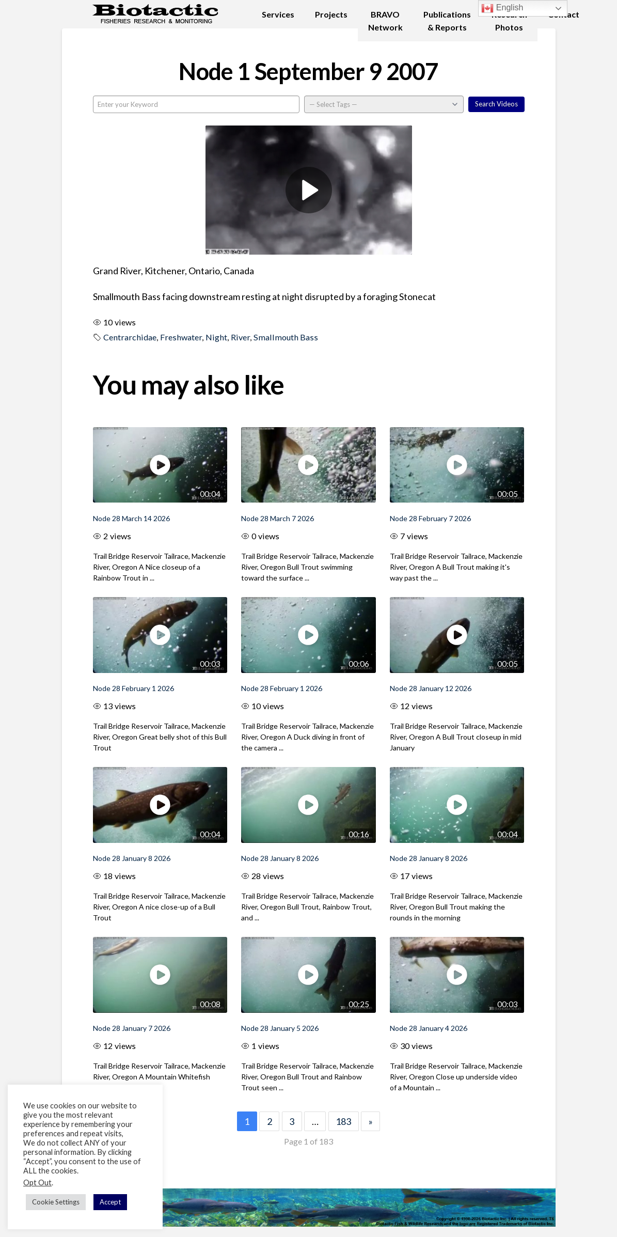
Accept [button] (110, 1202)
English (502, 8)
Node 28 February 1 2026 (133, 688)
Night (216, 337)
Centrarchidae (129, 337)
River (240, 337)
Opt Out (37, 1182)
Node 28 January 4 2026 (428, 1028)
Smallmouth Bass (286, 337)
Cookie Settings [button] (56, 1202)
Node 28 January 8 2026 (131, 858)
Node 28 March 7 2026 (277, 518)
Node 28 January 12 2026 (430, 688)
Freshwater (181, 337)
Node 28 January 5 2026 (280, 1028)
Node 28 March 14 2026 (131, 518)
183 (343, 1121)
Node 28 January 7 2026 (131, 1028)
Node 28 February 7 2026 (430, 518)
